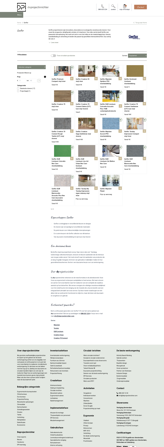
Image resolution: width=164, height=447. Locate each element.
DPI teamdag (21, 423)
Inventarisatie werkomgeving (59, 333)
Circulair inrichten (56, 368)
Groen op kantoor (122, 346)
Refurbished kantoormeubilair (60, 346)
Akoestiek (86, 416)
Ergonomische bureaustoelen (27, 369)
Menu (20, 16)
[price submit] (39, 80)
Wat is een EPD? (88, 359)
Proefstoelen (87, 419)
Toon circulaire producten (66, 55)
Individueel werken (89, 374)
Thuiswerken (121, 338)
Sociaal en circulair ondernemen (94, 336)
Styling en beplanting (57, 366)
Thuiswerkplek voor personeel (60, 393)
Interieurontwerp (55, 363)
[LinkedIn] (142, 443)
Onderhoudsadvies (56, 413)
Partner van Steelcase (124, 349)
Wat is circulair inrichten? (91, 333)
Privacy (85, 403)
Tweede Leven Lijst (89, 341)
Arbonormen (87, 406)
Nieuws (19, 417)
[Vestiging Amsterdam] (132, 386)
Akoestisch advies (56, 371)
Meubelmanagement (57, 398)
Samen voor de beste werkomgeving (95, 351)
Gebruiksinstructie (56, 410)
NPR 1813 (86, 409)
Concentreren (88, 376)
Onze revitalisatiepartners (92, 344)
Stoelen (19, 390)
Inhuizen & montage (57, 391)
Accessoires (21, 403)
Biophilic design (122, 341)
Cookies (58, 443)
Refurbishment (55, 421)
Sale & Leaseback (56, 344)
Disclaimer (66, 443)
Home (19, 22)
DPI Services (54, 396)
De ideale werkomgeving (91, 414)
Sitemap (73, 443)
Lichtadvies (54, 376)
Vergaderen (87, 371)
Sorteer (124, 55)
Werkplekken (21, 398)
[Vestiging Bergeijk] (132, 396)
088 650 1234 (85, 291)
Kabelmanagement (56, 379)
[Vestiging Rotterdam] (132, 391)
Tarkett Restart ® (89, 346)
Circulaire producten (90, 356)
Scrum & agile (88, 384)
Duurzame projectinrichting (92, 349)
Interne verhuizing (56, 423)
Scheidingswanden (23, 387)
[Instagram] (145, 443)
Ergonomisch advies (57, 374)
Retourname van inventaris (59, 349)
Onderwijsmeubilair (123, 359)
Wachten (86, 379)
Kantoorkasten (22, 385)
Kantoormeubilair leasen (58, 341)
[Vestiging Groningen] (132, 401)
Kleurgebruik (121, 344)
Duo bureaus (21, 375)
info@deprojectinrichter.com (64, 294)
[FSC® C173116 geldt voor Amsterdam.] (132, 415)
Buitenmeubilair (122, 354)
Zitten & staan (88, 401)
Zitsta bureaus (22, 372)
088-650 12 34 (122, 371)
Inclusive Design (122, 351)
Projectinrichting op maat (91, 386)
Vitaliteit (86, 398)
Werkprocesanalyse (56, 336)
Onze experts (21, 415)
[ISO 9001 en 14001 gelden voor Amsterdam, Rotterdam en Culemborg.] (132, 419)
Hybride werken (122, 336)
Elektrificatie (21, 400)
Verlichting (20, 395)
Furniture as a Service (57, 338)
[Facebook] (138, 443)
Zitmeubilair (21, 382)
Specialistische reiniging (58, 418)
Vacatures (20, 420)
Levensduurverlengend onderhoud (61, 415)
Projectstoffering (23, 377)
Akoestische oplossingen (25, 380)
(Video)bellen (87, 381)
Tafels (19, 393)
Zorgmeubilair (121, 356)
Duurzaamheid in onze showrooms (95, 338)
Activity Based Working (124, 333)
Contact (140, 7)
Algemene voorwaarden (47, 443)
